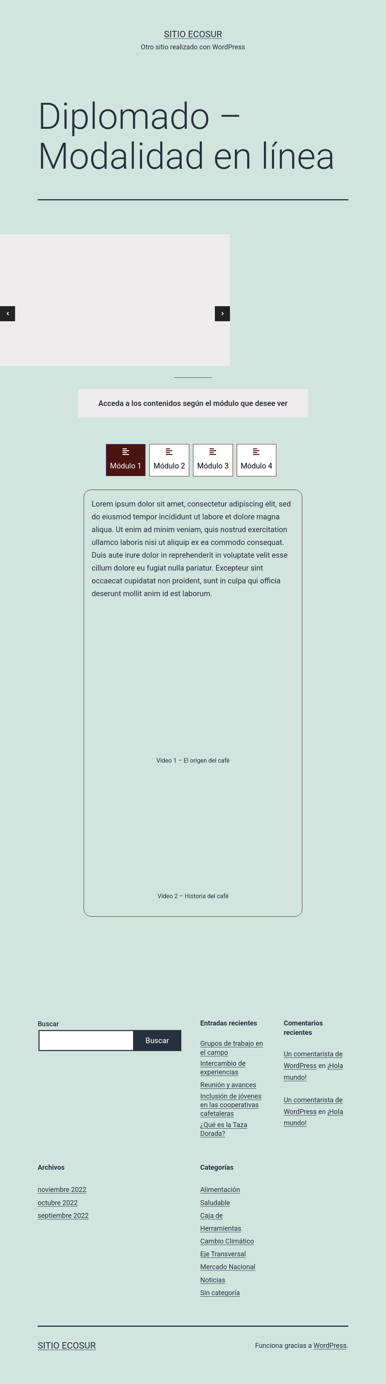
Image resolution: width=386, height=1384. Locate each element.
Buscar (48, 1024)
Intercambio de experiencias (222, 1067)
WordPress (330, 1345)
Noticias (212, 1280)
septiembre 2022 (63, 1215)
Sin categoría (220, 1293)
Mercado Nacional (227, 1267)
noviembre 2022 (62, 1189)
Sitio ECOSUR (193, 34)
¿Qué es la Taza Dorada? (223, 1129)
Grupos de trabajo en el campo (231, 1047)
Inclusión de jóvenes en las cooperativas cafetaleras (230, 1105)
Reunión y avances (228, 1085)
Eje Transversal (223, 1254)
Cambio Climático (227, 1241)
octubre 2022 (58, 1203)
